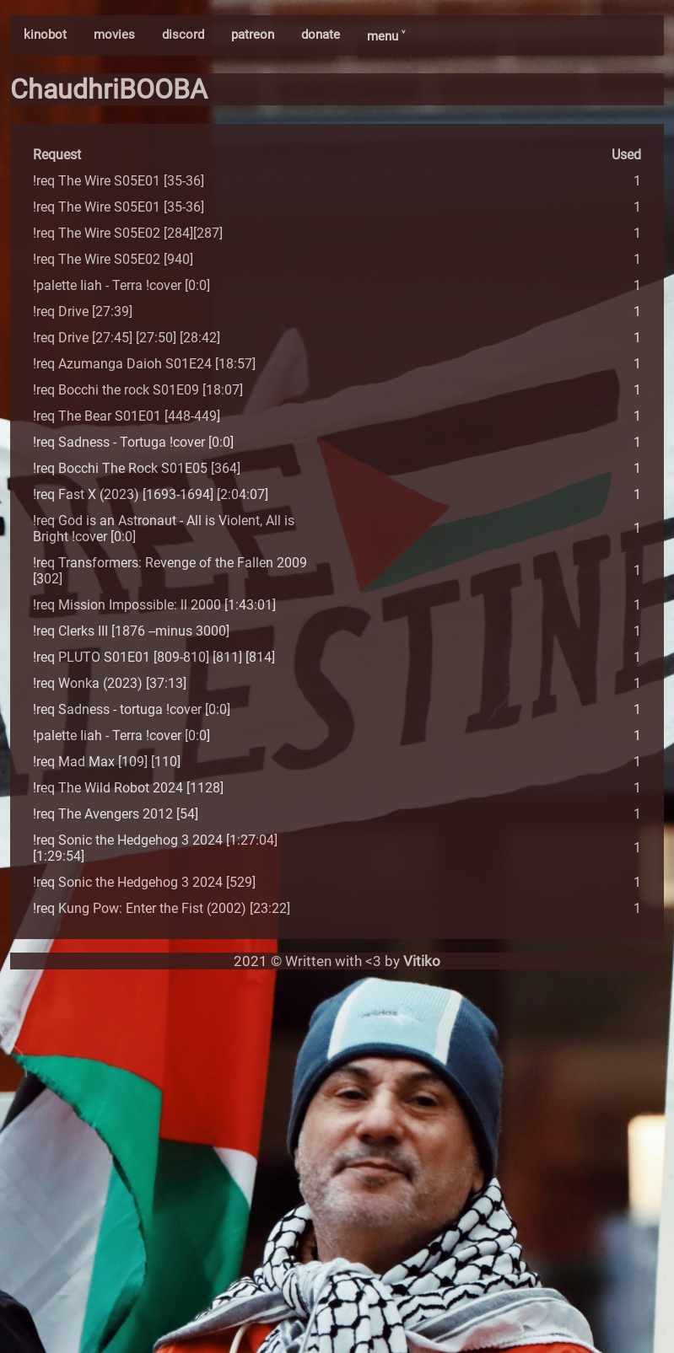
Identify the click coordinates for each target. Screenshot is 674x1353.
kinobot (45, 34)
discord (183, 34)
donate (320, 34)
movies (114, 34)
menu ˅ (386, 36)
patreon (252, 34)
